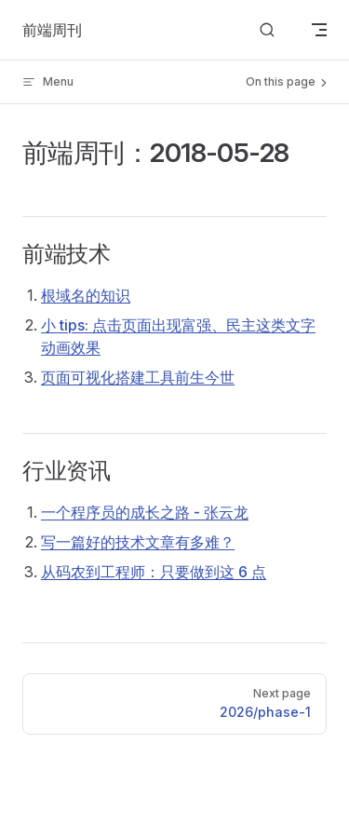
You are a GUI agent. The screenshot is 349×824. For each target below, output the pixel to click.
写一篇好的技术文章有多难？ (138, 542)
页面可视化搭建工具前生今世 (138, 377)
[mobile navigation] (319, 30)
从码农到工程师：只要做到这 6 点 (153, 571)
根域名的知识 (85, 295)
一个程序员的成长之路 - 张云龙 (144, 512)
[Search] (267, 30)
